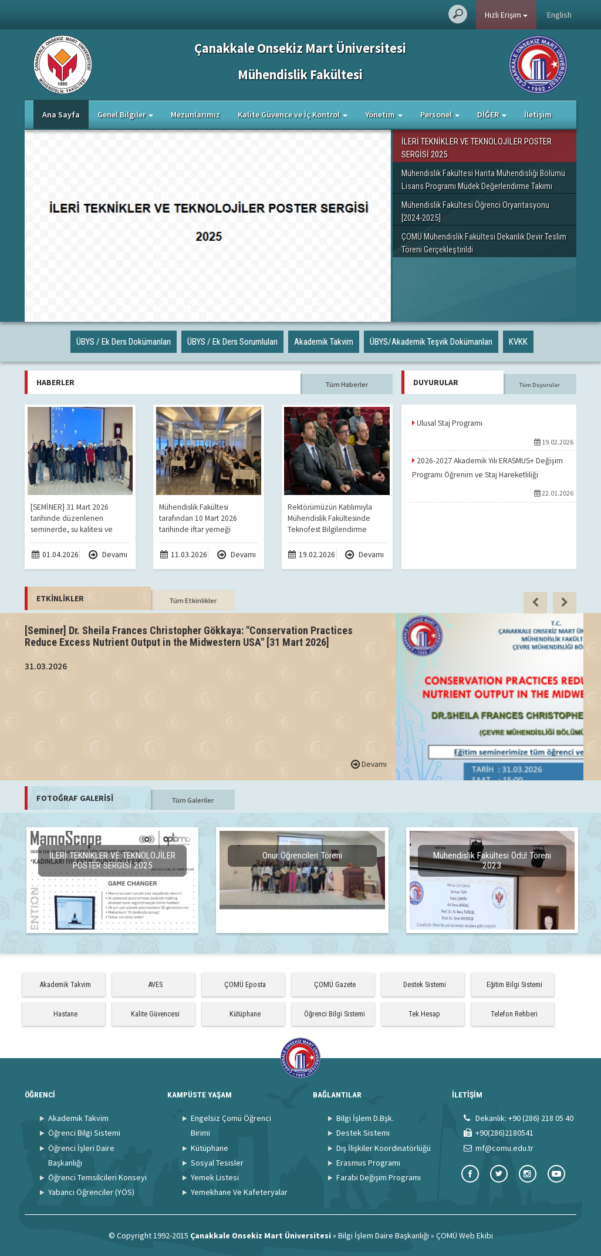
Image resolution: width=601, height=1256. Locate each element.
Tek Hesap (424, 1013)
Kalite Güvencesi (155, 1013)
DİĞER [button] (492, 114)
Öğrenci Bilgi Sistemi (334, 1013)
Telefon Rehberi (514, 1013)
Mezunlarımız (195, 114)
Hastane (65, 1013)
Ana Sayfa (61, 114)
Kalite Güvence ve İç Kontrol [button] (292, 114)
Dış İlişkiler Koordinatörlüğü (383, 1148)
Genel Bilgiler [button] (125, 114)
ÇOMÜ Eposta (245, 984)
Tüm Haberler (346, 384)
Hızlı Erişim (506, 14)
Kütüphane (245, 1013)
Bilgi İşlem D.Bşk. (365, 1118)
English (559, 14)
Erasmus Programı (368, 1162)
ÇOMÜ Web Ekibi (464, 1235)
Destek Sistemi (424, 984)
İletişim (538, 114)
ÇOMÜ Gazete (335, 984)
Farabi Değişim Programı (378, 1177)
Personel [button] (440, 114)
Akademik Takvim (65, 984)
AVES (155, 984)
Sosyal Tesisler (217, 1162)
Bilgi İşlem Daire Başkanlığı (383, 1235)
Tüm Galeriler (192, 800)
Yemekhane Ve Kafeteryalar (239, 1192)
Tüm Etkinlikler (193, 600)
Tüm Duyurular (539, 385)
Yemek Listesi (215, 1177)
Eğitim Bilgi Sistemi (514, 984)
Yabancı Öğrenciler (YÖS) (91, 1192)
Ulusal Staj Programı (447, 423)
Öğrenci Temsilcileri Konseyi (97, 1177)
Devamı (108, 555)
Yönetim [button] (384, 114)
